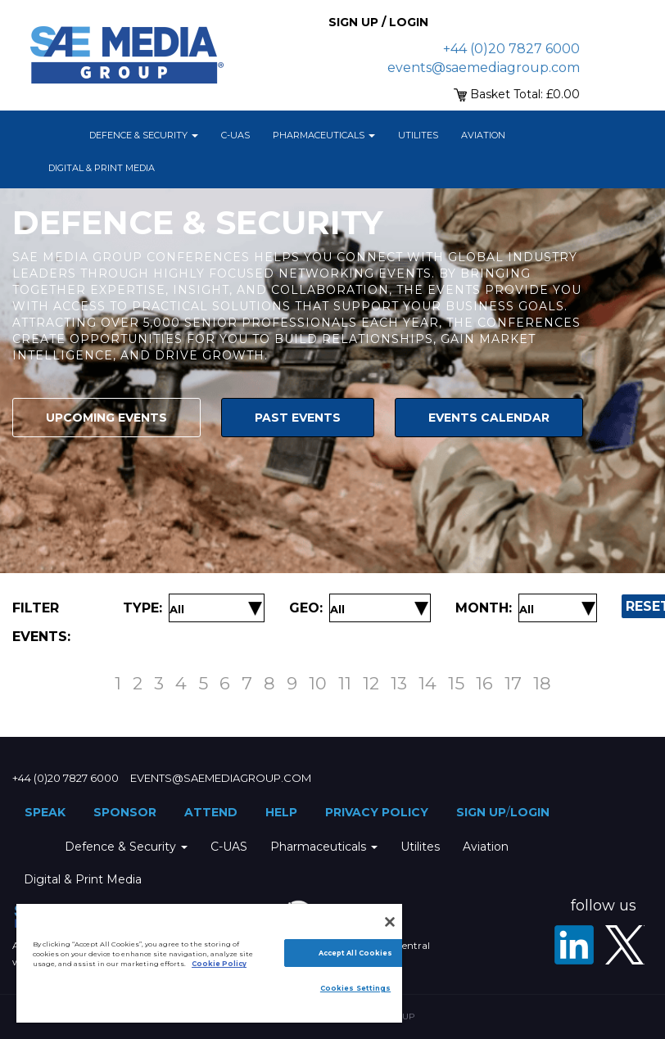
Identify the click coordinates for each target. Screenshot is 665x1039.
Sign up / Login (378, 22)
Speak (45, 812)
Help (281, 812)
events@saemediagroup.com (483, 67)
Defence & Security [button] (143, 135)
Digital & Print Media (101, 168)
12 (371, 683)
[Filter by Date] (526, 609)
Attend (211, 812)
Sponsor (124, 812)
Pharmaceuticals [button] (324, 135)
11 (344, 683)
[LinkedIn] (574, 944)
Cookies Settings (355, 988)
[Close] (390, 922)
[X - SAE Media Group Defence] (625, 944)
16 (484, 683)
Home (57, 135)
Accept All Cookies (355, 953)
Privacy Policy (376, 812)
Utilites (418, 135)
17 (513, 683)
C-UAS (235, 135)
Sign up (481, 812)
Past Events (298, 417)
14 (427, 683)
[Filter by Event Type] (177, 609)
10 (318, 683)
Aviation (483, 135)
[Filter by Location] (337, 609)
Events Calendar (489, 417)
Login (530, 812)
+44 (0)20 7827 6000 (511, 48)
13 (399, 683)
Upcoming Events (106, 417)
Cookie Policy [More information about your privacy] (219, 964)
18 (542, 683)
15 (456, 683)
